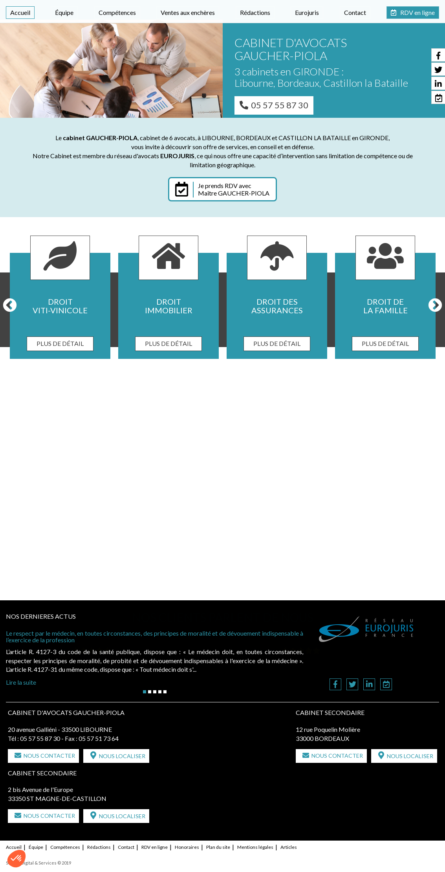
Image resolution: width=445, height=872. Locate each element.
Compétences (117, 12)
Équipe (64, 12)
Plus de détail (60, 343)
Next (435, 306)
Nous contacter (49, 755)
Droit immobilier (168, 306)
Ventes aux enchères (188, 12)
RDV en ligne (417, 12)
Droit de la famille (385, 306)
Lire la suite (21, 682)
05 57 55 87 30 (279, 105)
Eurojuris (307, 12)
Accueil (20, 12)
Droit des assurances (277, 306)
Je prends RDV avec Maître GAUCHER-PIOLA (233, 189)
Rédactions (255, 12)
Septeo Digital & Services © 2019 (38, 862)
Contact (355, 12)
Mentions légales (255, 847)
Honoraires (187, 847)
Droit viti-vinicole (60, 306)
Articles (288, 847)
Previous (10, 306)
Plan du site (218, 847)
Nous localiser (122, 756)
